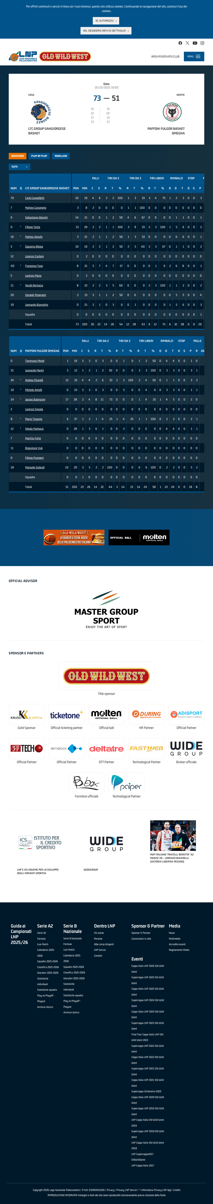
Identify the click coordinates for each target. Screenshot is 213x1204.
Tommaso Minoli (34, 360)
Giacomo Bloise (34, 246)
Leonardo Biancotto (36, 304)
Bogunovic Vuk (34, 448)
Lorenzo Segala (34, 409)
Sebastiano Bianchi (36, 217)
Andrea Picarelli (34, 380)
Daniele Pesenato (35, 295)
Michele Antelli (33, 390)
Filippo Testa (32, 227)
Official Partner (186, 728)
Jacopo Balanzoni (35, 399)
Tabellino (60, 155)
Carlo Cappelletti (34, 198)
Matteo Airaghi (33, 236)
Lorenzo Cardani (34, 256)
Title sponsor (106, 694)
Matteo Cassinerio (35, 207)
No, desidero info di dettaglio (104, 30)
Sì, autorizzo (104, 20)
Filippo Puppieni (34, 457)
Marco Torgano (33, 419)
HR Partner (146, 728)
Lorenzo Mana (33, 275)
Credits (176, 1190)
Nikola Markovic (34, 428)
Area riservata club (165, 56)
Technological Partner (147, 762)
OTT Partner (106, 762)
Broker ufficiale (186, 762)
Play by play (39, 155)
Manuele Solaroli (35, 467)
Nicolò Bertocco (34, 285)
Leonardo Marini (34, 370)
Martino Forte (33, 438)
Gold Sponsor (27, 728)
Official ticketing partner (67, 728)
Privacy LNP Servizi (126, 1190)
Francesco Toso (34, 266)
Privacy (110, 1190)
